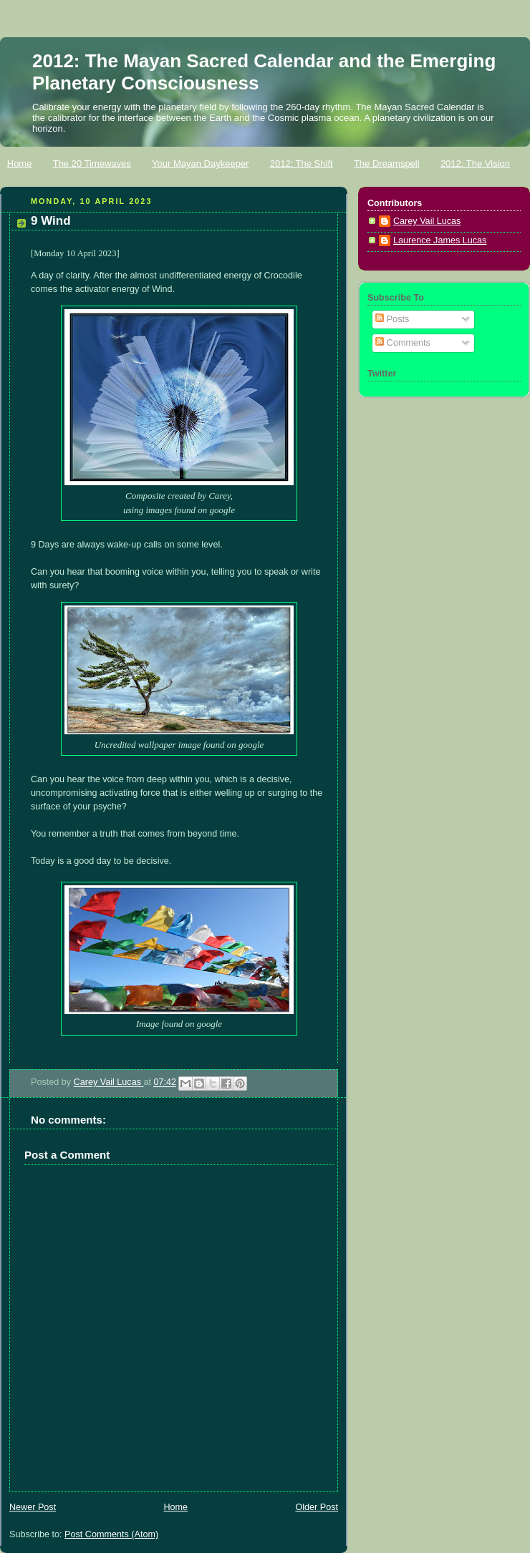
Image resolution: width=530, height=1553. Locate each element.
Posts (392, 319)
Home (19, 163)
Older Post (316, 1507)
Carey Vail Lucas (109, 1083)
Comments (402, 343)
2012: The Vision (475, 163)
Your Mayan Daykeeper (200, 163)
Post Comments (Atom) (111, 1534)
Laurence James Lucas (439, 240)
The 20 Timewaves (92, 163)
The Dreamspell (387, 163)
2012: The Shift (301, 163)
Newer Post (32, 1507)
